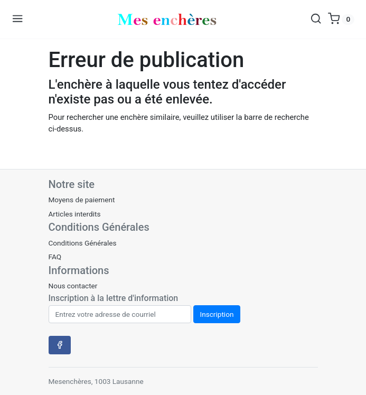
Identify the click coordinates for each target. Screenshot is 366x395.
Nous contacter (73, 285)
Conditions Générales (83, 243)
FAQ (55, 256)
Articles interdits (75, 214)
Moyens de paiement (82, 199)
